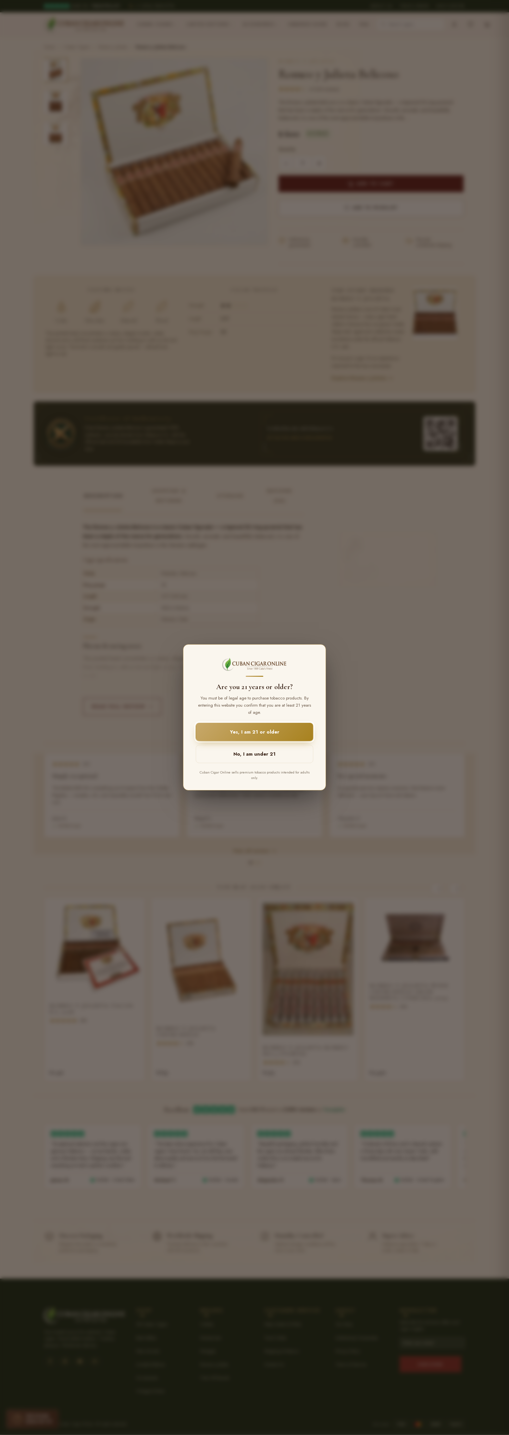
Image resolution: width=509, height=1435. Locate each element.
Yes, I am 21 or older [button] (254, 732)
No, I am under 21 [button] (254, 754)
